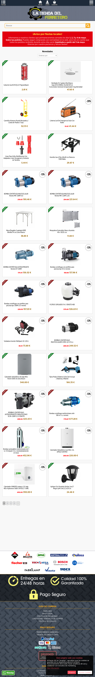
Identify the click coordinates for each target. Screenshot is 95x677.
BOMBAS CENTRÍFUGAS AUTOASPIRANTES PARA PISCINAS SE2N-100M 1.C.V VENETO (16, 414)
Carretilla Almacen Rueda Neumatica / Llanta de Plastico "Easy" (16, 121)
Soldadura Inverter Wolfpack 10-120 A (16, 341)
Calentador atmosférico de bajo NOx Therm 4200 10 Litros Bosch (16, 378)
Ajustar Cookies (85, 672)
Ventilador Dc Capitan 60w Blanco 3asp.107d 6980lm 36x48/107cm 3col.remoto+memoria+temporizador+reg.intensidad (65, 85)
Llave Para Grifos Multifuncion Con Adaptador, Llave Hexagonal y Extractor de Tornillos (16, 158)
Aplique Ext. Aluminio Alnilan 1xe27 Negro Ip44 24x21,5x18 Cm (62, 487)
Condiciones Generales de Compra (47, 619)
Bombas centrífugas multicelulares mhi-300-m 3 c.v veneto (62, 414)
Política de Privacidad (47, 616)
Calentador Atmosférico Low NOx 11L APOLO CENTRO (62, 451)
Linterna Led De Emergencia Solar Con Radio (62, 121)
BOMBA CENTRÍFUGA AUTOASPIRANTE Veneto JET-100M (16, 268)
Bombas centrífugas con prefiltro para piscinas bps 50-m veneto (62, 268)
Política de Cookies (47, 621)
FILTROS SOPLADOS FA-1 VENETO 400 (62, 304)
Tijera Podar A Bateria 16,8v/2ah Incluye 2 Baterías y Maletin (62, 378)
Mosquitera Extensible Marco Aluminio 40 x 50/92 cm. (62, 231)
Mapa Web (47, 611)
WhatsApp (8, 673)
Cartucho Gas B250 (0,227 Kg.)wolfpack (16, 85)
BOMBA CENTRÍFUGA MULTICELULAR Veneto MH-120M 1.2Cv (62, 195)
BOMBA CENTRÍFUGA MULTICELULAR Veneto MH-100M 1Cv (16, 195)
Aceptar (72, 672)
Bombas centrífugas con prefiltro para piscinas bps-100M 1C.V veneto (16, 304)
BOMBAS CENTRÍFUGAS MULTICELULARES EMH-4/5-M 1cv (62, 341)
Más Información (53, 668)
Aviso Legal (47, 614)
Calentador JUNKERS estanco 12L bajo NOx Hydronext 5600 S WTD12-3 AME (16, 487)
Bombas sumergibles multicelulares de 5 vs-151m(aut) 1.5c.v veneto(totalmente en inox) (16, 451)
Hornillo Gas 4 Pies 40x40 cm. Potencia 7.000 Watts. (62, 158)
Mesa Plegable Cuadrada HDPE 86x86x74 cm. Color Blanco (16, 231)
